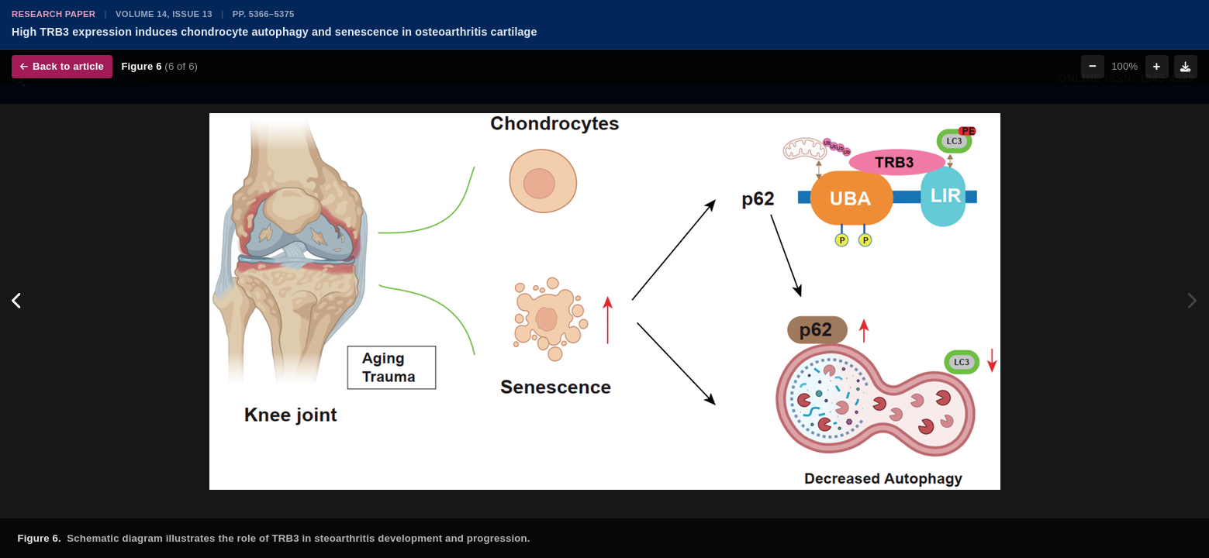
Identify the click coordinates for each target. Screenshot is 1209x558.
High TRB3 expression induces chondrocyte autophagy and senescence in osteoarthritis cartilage (274, 32)
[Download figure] (1185, 66)
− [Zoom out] (1093, 66)
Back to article (62, 66)
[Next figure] (1191, 301)
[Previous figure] (17, 301)
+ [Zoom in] (1157, 66)
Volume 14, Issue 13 (164, 14)
